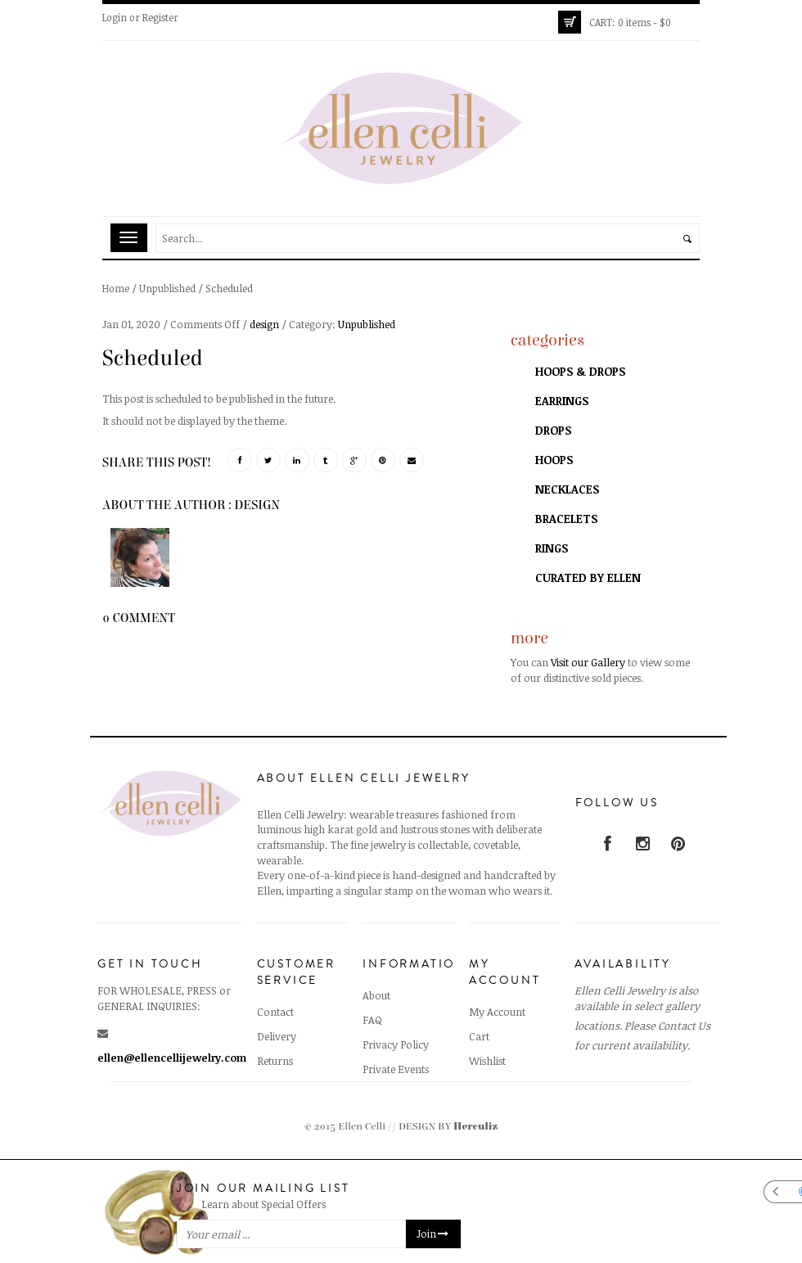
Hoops (554, 459)
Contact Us (684, 1025)
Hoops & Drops (580, 371)
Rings (551, 548)
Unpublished (167, 288)
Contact (275, 1011)
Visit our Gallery (588, 662)
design (264, 324)
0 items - (630, 22)
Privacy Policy (396, 1044)
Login (114, 17)
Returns (275, 1060)
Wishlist (487, 1060)
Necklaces (567, 489)
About (376, 995)
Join (433, 1233)
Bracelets (566, 518)
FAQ (372, 1020)
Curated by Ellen (588, 577)
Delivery (276, 1036)
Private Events (396, 1069)
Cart (479, 1036)
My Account (497, 1011)
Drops (553, 430)
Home (115, 288)
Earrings (561, 400)
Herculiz (475, 1127)
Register (160, 17)
